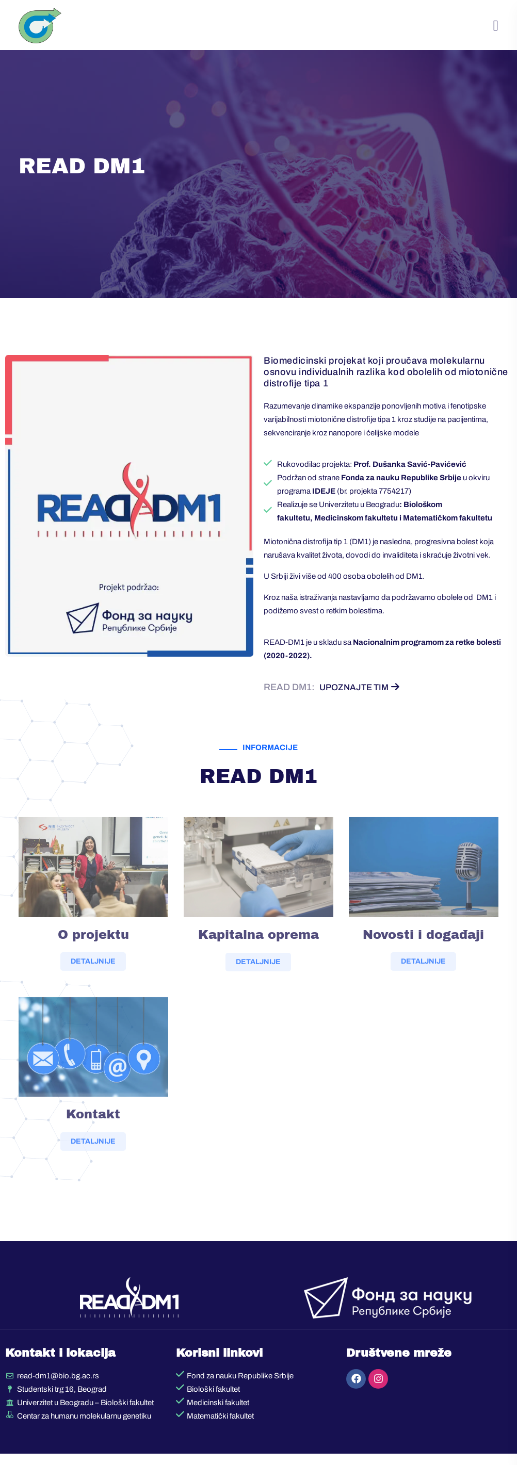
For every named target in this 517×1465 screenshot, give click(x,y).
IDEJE (323, 501)
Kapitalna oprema (258, 954)
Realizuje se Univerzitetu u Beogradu (338, 514)
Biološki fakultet (213, 1400)
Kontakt (93, 1133)
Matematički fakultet (220, 1427)
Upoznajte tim (362, 697)
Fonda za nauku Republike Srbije (401, 487)
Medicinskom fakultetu (356, 528)
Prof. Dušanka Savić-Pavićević (409, 474)
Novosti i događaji (423, 953)
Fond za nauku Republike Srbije (240, 1387)
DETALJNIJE (93, 980)
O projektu (93, 953)
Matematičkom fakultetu (447, 528)
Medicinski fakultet (218, 1414)
